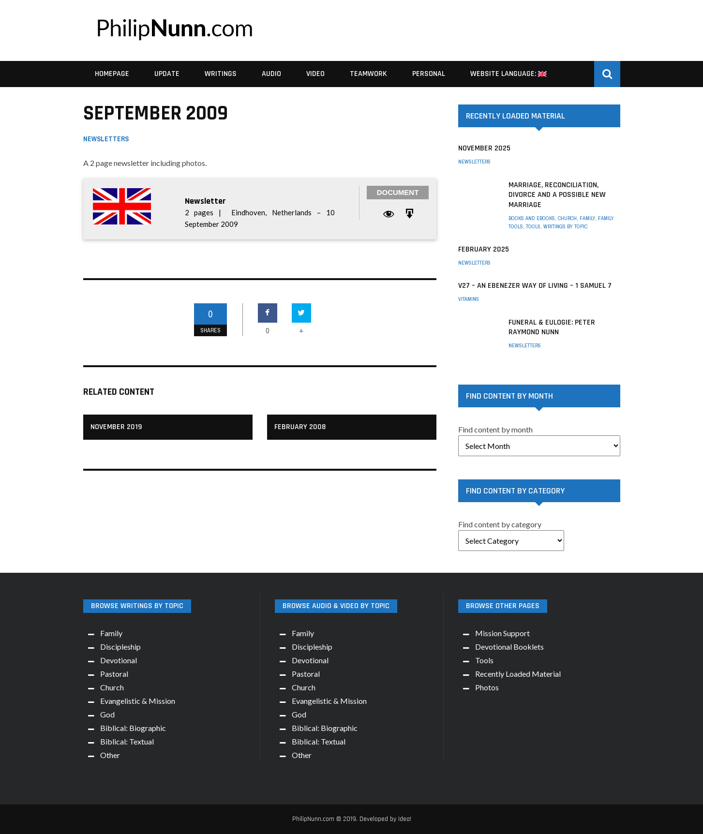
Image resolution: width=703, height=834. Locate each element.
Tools (533, 226)
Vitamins (468, 299)
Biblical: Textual (127, 741)
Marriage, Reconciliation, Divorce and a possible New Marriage (557, 195)
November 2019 (116, 427)
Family (587, 218)
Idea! (404, 819)
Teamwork (368, 74)
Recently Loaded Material (518, 673)
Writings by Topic (565, 226)
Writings (221, 74)
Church (567, 218)
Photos (487, 687)
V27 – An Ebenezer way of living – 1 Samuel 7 (535, 286)
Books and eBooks (532, 218)
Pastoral (114, 673)
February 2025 (483, 249)
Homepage (112, 74)
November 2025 (484, 148)
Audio (271, 74)
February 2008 (300, 427)
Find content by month (495, 429)
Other (110, 755)
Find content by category (499, 524)
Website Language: (508, 74)
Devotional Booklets (509, 646)
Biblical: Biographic (133, 727)
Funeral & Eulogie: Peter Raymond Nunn (552, 327)
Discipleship (120, 646)
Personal (428, 74)
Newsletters (106, 138)
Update (166, 74)
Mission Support (502, 633)
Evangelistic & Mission (137, 700)
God (107, 714)
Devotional (118, 660)
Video (315, 74)
